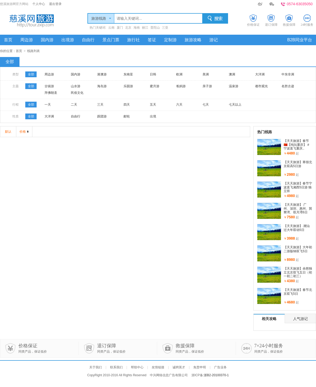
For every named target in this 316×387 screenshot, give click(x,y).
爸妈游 (181, 86)
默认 (8, 131)
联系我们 (116, 367)
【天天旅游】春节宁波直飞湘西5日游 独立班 (298, 187)
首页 (8, 40)
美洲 (206, 74)
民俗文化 (77, 93)
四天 (127, 104)
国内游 (47, 40)
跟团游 (102, 116)
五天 (153, 104)
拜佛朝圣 (51, 93)
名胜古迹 (288, 86)
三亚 (165, 27)
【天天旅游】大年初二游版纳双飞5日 (298, 249)
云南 (111, 27)
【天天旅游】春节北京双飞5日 (298, 291)
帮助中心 (137, 367)
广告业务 (220, 367)
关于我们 (95, 367)
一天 (48, 104)
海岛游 (102, 86)
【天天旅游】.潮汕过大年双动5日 (297, 227)
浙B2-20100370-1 (216, 375)
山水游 (75, 86)
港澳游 (102, 74)
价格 (22, 131)
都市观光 (261, 86)
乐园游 (128, 86)
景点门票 (110, 40)
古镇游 (49, 86)
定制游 (170, 40)
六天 (179, 104)
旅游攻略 (193, 40)
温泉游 (233, 86)
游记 (213, 40)
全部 (10, 61)
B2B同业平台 (299, 40)
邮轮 (127, 116)
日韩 (153, 74)
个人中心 (38, 4)
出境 (153, 116)
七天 (206, 104)
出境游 (67, 40)
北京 (128, 27)
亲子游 (207, 86)
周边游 (26, 40)
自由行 (88, 40)
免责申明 (199, 367)
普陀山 (155, 27)
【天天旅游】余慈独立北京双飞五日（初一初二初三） (298, 272)
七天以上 (235, 104)
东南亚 (128, 74)
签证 (152, 40)
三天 (100, 104)
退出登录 (55, 4)
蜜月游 (154, 86)
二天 (74, 104)
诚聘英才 (178, 367)
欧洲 (179, 74)
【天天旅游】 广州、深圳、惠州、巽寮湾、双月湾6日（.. (298, 210)
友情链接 (158, 367)
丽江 (145, 27)
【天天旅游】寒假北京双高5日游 (298, 164)
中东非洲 (288, 74)
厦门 (120, 27)
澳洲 (232, 74)
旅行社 (133, 40)
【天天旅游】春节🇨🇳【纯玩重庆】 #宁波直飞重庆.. (296, 144)
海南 (137, 27)
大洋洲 (260, 74)
